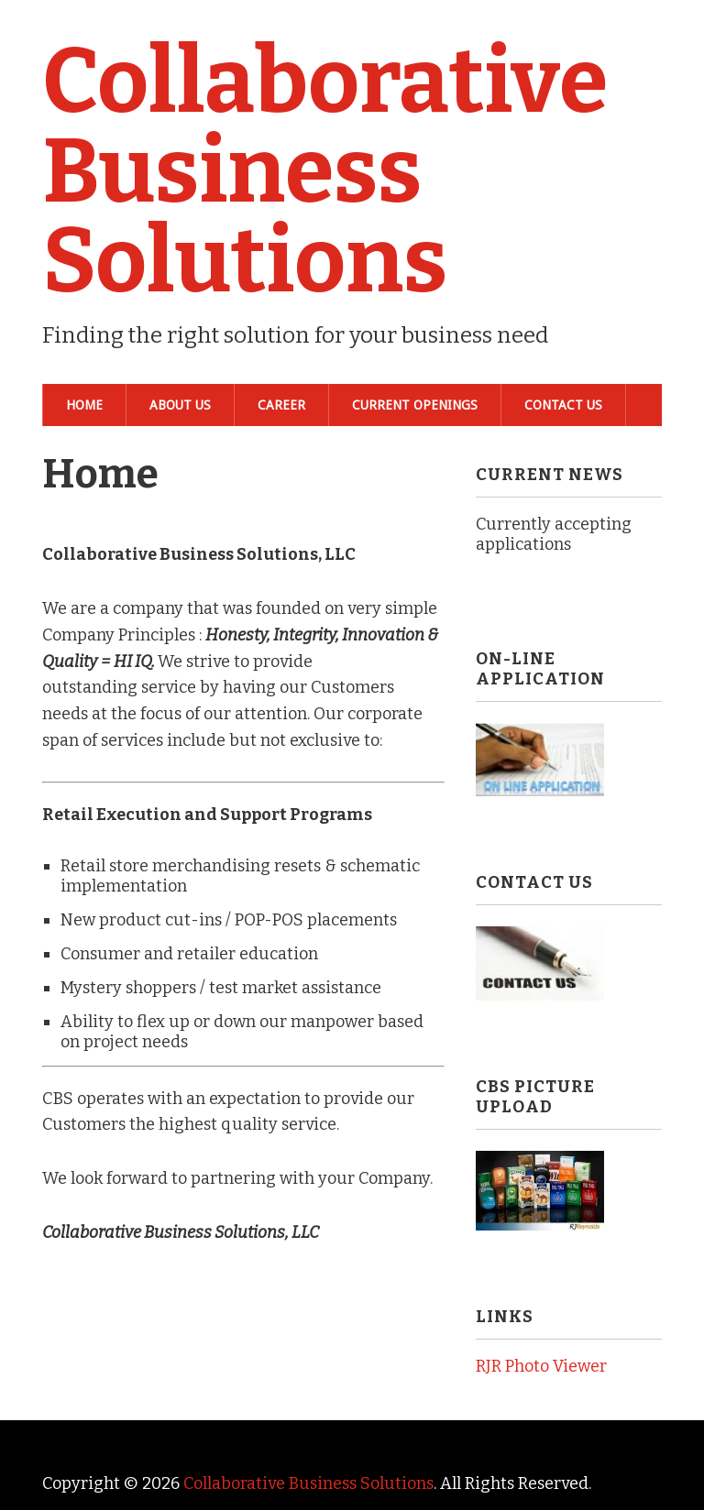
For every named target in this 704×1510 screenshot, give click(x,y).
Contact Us (563, 405)
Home (84, 405)
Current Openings (415, 405)
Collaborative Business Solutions (325, 171)
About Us (180, 405)
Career (281, 405)
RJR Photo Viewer (541, 1366)
